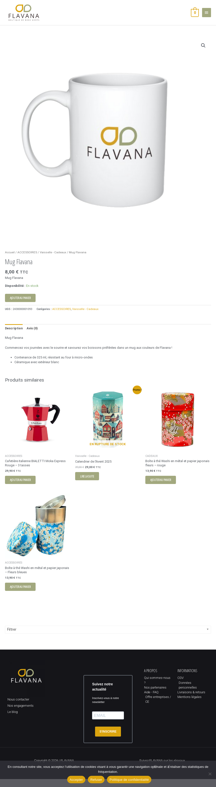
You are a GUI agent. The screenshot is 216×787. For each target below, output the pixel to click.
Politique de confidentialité (129, 780)
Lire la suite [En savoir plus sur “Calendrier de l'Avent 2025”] (90, 483)
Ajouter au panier (20, 304)
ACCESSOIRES (27, 258)
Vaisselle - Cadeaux (53, 258)
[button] (203, 51)
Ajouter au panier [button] (22, 486)
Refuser (96, 780)
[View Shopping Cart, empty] (194, 15)
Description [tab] (14, 334)
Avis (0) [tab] (32, 334)
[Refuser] (209, 773)
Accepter (76, 780)
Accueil (10, 258)
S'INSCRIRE (108, 739)
